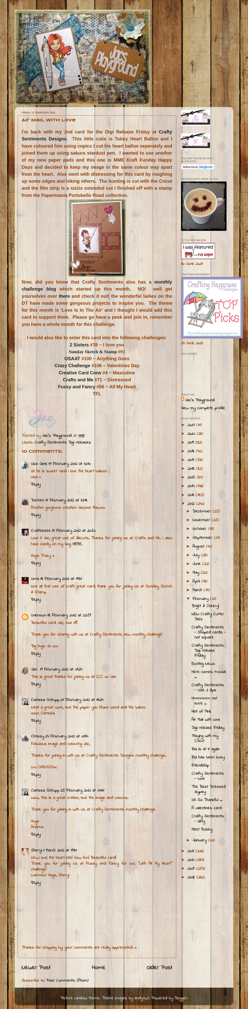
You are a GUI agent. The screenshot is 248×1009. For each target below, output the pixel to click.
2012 (191, 504)
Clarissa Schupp (45, 700)
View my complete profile (203, 408)
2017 (191, 460)
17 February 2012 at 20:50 (73, 531)
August (199, 546)
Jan (34, 669)
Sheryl (36, 850)
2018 (191, 451)
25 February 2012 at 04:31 (82, 790)
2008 (191, 877)
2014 (191, 486)
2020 (191, 434)
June (197, 564)
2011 (191, 851)
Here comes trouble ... (209, 674)
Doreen (37, 500)
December (202, 511)
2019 (191, 443)
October (200, 529)
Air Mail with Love (206, 720)
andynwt (141, 998)
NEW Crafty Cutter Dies (208, 616)
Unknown (38, 615)
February (201, 599)
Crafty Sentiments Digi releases (62, 443)
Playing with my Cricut (205, 738)
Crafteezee (40, 531)
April (196, 581)
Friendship (200, 765)
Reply (35, 484)
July (196, 555)
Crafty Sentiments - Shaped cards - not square (209, 632)
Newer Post (35, 968)
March (198, 590)
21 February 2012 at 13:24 (81, 700)
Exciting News (203, 664)
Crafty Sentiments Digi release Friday (208, 651)
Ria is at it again (206, 749)
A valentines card (206, 808)
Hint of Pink (201, 712)
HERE (77, 544)
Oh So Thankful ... (207, 800)
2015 (192, 477)
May (196, 573)
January (200, 840)
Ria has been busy (208, 757)
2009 (191, 869)
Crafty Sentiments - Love (208, 776)
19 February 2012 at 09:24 (61, 669)
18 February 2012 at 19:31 (61, 579)
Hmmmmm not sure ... (204, 701)
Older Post (159, 968)
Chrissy (37, 736)
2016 (191, 469)
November (201, 520)
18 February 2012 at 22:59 (69, 615)
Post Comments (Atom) (67, 981)
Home (98, 968)
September (203, 538)
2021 (191, 425)
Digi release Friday (208, 728)
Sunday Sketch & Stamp (93, 351)
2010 (191, 860)
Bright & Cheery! (205, 606)
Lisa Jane (39, 464)
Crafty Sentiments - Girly (208, 819)
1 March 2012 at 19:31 (60, 850)
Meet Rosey (202, 829)
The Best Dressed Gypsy (209, 789)
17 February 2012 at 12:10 (69, 464)
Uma (35, 579)
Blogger (180, 998)
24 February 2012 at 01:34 (66, 736)
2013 (191, 495)
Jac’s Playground (200, 400)
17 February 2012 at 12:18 (66, 500)
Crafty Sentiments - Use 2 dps (208, 687)
